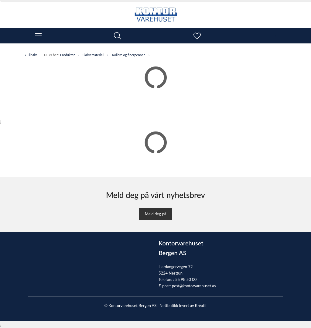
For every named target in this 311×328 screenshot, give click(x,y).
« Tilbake (31, 55)
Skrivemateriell (93, 55)
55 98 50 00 (186, 279)
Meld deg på (155, 213)
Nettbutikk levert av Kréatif (183, 305)
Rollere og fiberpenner (128, 55)
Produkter (67, 55)
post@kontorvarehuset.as (194, 285)
